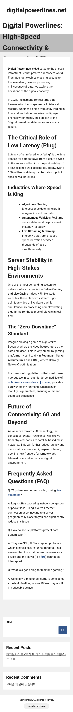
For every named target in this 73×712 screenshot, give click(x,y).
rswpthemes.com (36, 706)
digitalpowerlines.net (36, 10)
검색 (9, 622)
